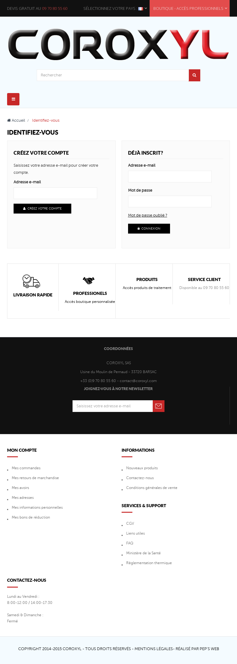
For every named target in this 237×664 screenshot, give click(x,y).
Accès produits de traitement (147, 288)
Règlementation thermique (149, 563)
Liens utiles (135, 533)
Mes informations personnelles (37, 507)
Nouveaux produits (142, 468)
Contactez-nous (140, 478)
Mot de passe (140, 190)
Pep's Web (209, 649)
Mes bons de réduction (31, 517)
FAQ (129, 543)
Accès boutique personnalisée (90, 301)
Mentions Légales (154, 649)
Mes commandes (26, 468)
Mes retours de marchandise (35, 478)
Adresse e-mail (27, 182)
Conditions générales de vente (151, 488)
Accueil (16, 120)
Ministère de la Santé (143, 553)
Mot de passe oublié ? (147, 215)
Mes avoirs (20, 488)
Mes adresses (23, 497)
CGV (130, 523)
